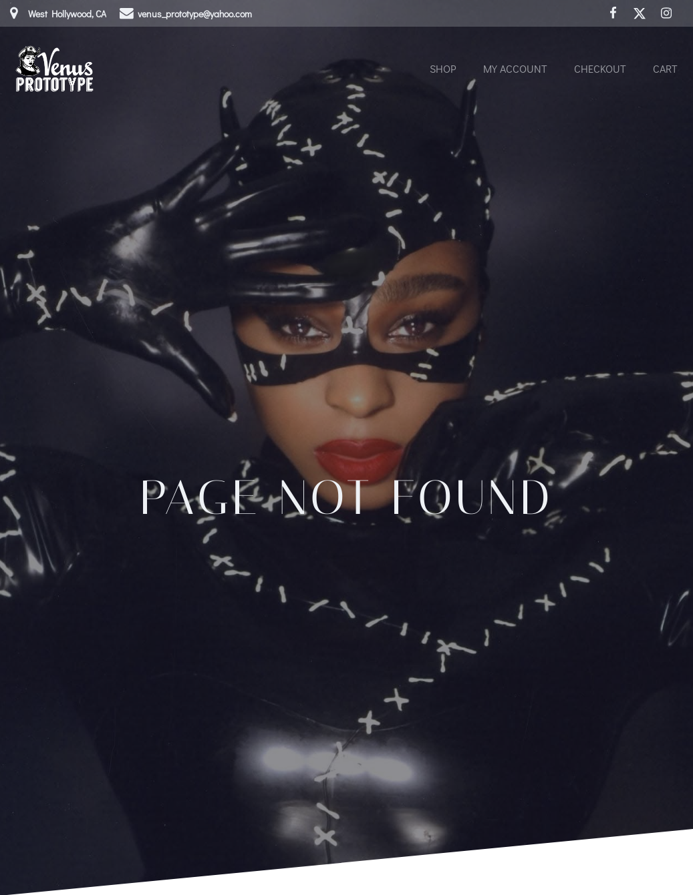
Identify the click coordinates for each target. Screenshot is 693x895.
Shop (443, 68)
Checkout (600, 68)
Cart (665, 68)
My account (515, 68)
